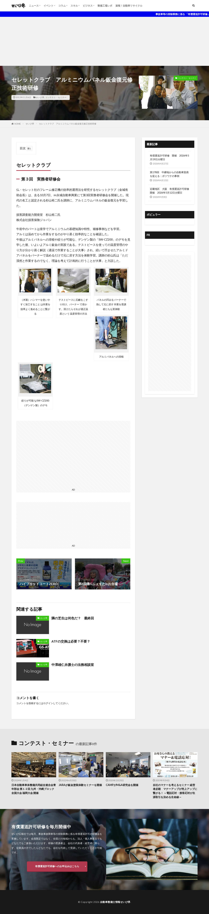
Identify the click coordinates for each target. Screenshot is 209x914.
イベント (48, 5)
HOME (17, 123)
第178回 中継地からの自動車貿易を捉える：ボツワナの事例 (169, 174)
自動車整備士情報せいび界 (115, 901)
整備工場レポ (104, 5)
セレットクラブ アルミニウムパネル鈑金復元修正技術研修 (67, 123)
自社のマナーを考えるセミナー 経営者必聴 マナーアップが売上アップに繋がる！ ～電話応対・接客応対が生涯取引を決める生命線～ (175, 791)
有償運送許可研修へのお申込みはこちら (57, 866)
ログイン (48, 703)
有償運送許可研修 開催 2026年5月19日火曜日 (169, 157)
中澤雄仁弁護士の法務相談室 (72, 665)
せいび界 (40, 97)
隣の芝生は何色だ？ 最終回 (72, 618)
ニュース (34, 5)
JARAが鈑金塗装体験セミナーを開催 (80, 787)
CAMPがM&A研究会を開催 (122, 785)
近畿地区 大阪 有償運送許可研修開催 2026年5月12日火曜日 (169, 190)
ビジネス (88, 5)
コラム (62, 5)
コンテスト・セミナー (55, 97)
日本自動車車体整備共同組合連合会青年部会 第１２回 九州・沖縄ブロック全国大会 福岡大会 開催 (33, 789)
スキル (74, 5)
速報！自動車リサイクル (128, 5)
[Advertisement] (104, 41)
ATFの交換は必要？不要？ (70, 641)
